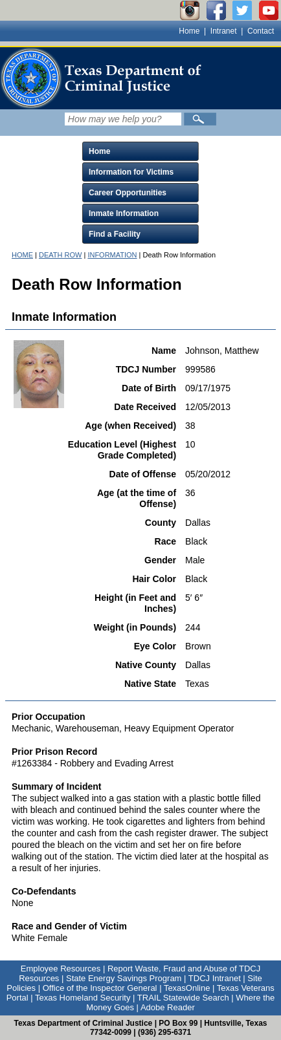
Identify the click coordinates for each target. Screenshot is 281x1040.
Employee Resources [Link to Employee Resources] (61, 968)
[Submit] (200, 119)
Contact (260, 31)
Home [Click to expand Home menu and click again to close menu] (99, 151)
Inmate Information (124, 213)
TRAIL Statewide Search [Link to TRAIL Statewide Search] (183, 997)
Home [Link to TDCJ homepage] (189, 31)
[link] (103, 78)
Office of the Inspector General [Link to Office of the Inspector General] (100, 988)
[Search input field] (123, 119)
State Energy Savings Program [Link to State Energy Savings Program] (123, 978)
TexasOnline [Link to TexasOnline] (187, 988)
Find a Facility (114, 234)
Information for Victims (131, 172)
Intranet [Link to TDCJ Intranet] (223, 31)
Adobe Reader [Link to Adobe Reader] (167, 1007)
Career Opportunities (127, 192)
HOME (22, 255)
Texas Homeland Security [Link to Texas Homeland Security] (82, 997)
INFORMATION (112, 255)
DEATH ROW (60, 255)
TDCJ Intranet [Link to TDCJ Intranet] (214, 978)
